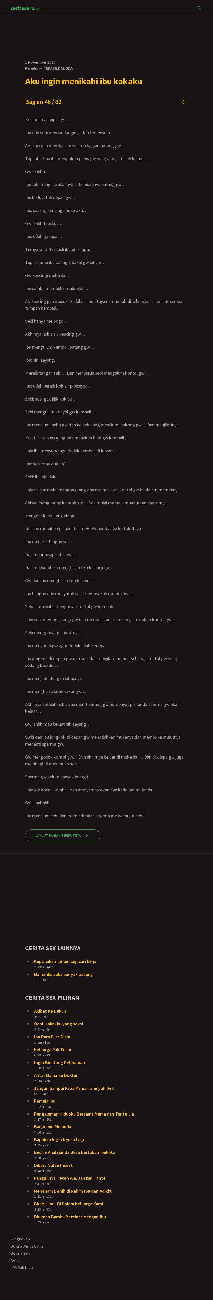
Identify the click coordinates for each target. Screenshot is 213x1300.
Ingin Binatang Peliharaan (59, 1062)
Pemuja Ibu (44, 1101)
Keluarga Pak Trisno (53, 1049)
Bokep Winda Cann (27, 1246)
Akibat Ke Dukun (50, 1011)
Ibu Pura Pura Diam (52, 1037)
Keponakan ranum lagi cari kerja (65, 961)
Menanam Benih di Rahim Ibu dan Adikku (73, 1191)
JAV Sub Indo (22, 1267)
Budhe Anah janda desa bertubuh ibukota (74, 1152)
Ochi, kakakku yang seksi (58, 1024)
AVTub (16, 1260)
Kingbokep (20, 1238)
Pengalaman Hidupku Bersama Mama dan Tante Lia (84, 1114)
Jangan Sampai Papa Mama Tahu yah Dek (74, 1088)
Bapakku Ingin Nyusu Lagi (59, 1139)
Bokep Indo (21, 1253)
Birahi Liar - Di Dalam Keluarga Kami (68, 1204)
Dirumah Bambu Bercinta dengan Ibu (70, 1217)
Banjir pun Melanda (52, 1127)
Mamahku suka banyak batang (63, 974)
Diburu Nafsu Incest (53, 1165)
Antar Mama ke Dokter (56, 1075)
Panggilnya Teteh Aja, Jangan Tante (70, 1178)
